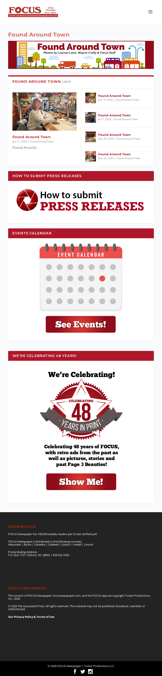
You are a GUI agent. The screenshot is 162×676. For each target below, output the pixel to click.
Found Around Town (31, 137)
